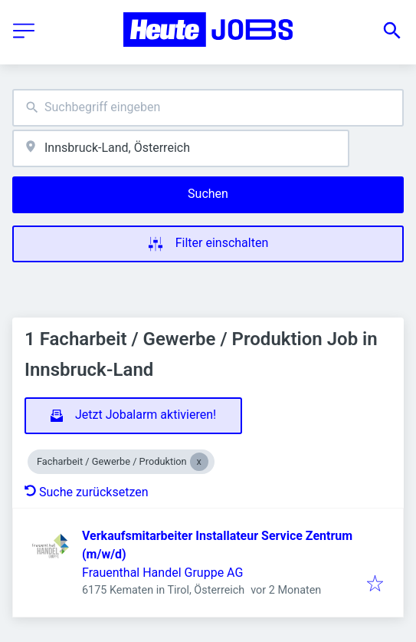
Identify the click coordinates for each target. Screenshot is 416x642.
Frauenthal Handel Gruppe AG (162, 572)
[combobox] (208, 108)
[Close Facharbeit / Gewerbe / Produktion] (199, 462)
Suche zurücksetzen (87, 492)
